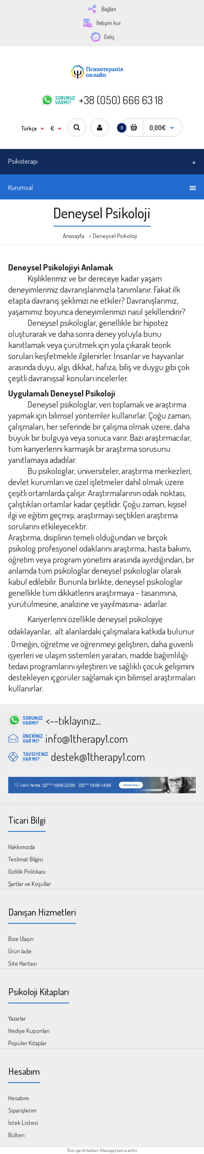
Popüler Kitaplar (27, 1043)
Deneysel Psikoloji (115, 236)
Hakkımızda (21, 847)
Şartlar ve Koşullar (29, 884)
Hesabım (18, 1098)
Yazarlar (17, 1018)
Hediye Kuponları (29, 1031)
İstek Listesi (23, 1123)
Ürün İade (20, 951)
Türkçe (29, 128)
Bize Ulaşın (21, 939)
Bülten (16, 1135)
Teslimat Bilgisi (25, 859)
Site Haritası (22, 963)
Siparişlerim (22, 1110)
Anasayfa (73, 236)
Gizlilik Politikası (27, 871)
